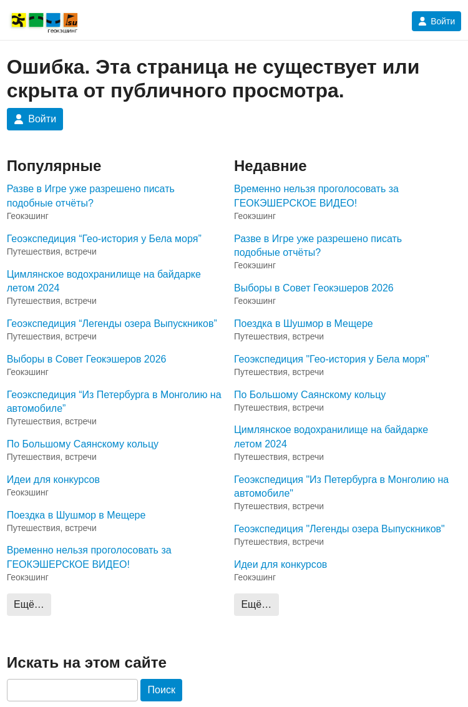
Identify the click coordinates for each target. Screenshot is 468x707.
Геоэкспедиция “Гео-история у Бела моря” (104, 238)
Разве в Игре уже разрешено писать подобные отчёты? (91, 195)
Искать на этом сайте (87, 662)
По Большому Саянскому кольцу (82, 444)
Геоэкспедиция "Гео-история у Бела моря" (331, 359)
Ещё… (29, 604)
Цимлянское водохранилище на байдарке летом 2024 (104, 281)
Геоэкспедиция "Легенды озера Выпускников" (339, 529)
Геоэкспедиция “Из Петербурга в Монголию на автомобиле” (114, 401)
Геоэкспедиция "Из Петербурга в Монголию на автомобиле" (341, 486)
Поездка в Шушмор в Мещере (76, 515)
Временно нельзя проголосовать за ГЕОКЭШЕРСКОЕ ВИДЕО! (89, 557)
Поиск (161, 690)
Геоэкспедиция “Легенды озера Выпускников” (112, 323)
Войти (436, 21)
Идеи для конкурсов (53, 479)
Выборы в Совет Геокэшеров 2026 (87, 359)
